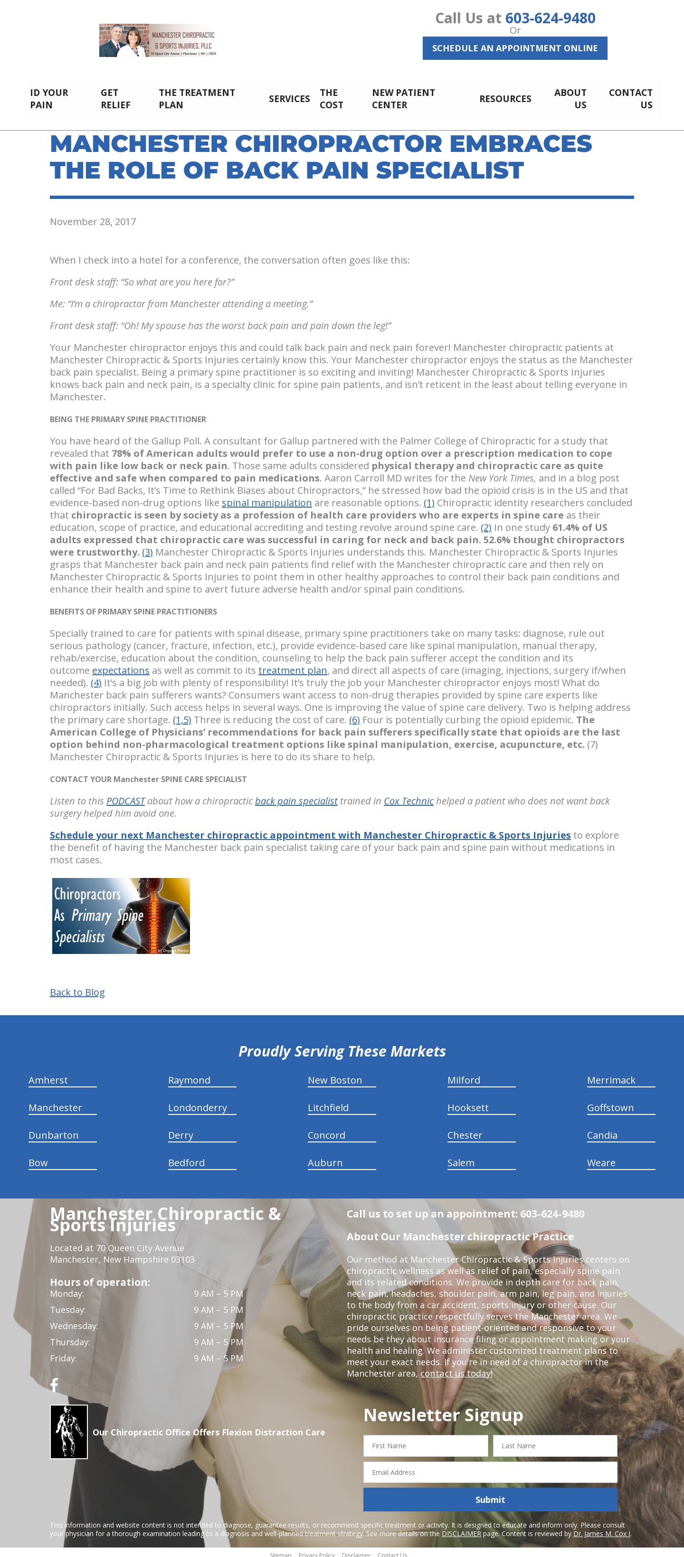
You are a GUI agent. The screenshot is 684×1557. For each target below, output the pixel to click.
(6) (354, 714)
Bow (38, 1157)
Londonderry (197, 1102)
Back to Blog (77, 987)
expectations (121, 665)
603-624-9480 (550, 18)
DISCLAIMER (461, 1528)
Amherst (48, 1074)
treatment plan (292, 665)
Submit (490, 1494)
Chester (465, 1129)
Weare (601, 1157)
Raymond (189, 1074)
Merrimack (611, 1074)
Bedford (186, 1157)
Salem (461, 1157)
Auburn (325, 1157)
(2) (486, 522)
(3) (147, 546)
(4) (96, 677)
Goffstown (610, 1102)
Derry (180, 1129)
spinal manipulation (267, 497)
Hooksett (468, 1102)
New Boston (335, 1074)
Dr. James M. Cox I (601, 1528)
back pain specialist (296, 795)
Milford (463, 1074)
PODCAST (125, 795)
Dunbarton (53, 1129)
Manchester (55, 1102)
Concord (326, 1129)
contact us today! (455, 1368)
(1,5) (182, 714)
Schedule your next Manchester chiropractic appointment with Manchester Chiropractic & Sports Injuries (310, 829)
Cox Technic (409, 795)
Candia (602, 1129)
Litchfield (328, 1102)
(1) (429, 497)
